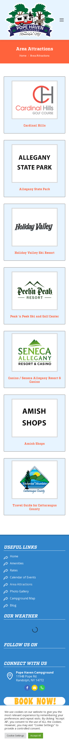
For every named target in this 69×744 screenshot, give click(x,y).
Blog (13, 605)
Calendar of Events (23, 577)
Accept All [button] (35, 735)
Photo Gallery (19, 591)
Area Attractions (21, 584)
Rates (14, 570)
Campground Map (22, 598)
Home (14, 556)
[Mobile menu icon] (61, 20)
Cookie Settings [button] (15, 735)
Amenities (17, 563)
